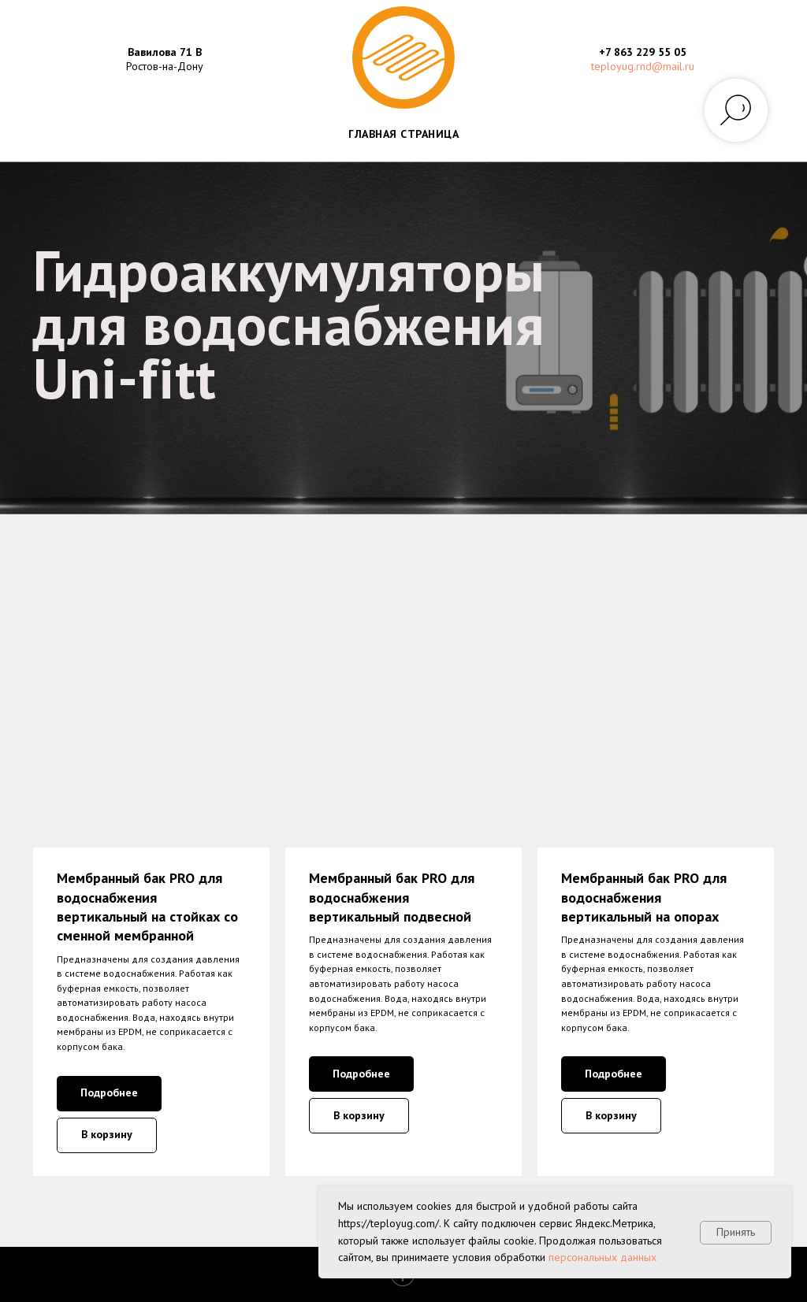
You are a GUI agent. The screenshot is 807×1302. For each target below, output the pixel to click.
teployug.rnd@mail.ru (642, 66)
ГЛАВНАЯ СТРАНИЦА (403, 134)
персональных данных (602, 1257)
